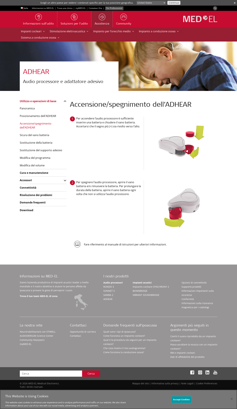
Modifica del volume (32, 165)
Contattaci (75, 335)
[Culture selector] (151, 3)
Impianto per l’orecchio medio (113, 31)
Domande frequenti (33, 202)
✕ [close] (235, 2)
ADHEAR (107, 299)
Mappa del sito (140, 383)
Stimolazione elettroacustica (69, 31)
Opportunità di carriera (83, 331)
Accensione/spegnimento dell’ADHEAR (35, 125)
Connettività (28, 187)
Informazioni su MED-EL (43, 8)
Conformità (188, 299)
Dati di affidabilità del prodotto (187, 356)
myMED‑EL (81, 8)
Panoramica (27, 108)
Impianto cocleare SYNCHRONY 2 (151, 286)
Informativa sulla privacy (165, 383)
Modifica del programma (35, 158)
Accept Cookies (181, 400)
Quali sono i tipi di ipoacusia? (119, 331)
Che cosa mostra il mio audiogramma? (124, 348)
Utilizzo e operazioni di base (38, 101)
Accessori (26, 180)
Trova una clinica (64, 8)
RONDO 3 (108, 286)
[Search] (215, 8)
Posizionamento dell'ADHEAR (38, 116)
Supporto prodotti (191, 286)
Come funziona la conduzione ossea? (123, 352)
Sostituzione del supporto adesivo (41, 150)
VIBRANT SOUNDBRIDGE (146, 294)
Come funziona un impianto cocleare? (124, 335)
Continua (174, 2)
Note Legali (187, 383)
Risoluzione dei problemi (36, 195)
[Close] (231, 399)
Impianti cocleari (33, 31)
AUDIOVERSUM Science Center (36, 335)
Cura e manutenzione (34, 173)
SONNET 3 (109, 290)
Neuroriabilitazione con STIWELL (37, 331)
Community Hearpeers (32, 339)
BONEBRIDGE (140, 290)
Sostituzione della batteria (36, 142)
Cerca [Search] (91, 373)
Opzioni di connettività (194, 282)
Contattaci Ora (95, 8)
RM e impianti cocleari (182, 352)
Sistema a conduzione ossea (40, 37)
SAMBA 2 (108, 294)
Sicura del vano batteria (34, 135)
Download (26, 210)
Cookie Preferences (206, 383)
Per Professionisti (114, 8)
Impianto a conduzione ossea (159, 31)
